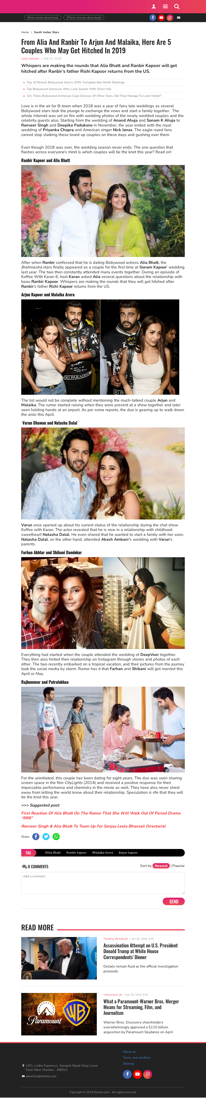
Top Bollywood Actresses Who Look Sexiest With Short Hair (69, 89)
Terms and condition (137, 1058)
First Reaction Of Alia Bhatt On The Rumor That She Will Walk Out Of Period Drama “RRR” (100, 816)
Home (25, 32)
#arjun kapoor (128, 853)
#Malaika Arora (102, 853)
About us (129, 1052)
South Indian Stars (46, 32)
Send (173, 901)
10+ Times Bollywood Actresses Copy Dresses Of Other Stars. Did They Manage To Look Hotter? (94, 96)
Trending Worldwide (115, 939)
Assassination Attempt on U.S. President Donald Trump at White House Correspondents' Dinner (140, 951)
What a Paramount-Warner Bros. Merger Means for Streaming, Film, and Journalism (141, 1007)
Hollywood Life (112, 994)
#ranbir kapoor (76, 853)
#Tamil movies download (84, 17)
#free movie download (42, 17)
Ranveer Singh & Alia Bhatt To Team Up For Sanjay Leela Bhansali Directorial (93, 826)
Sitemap (128, 1064)
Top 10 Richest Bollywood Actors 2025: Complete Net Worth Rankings (76, 82)
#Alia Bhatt (53, 853)
